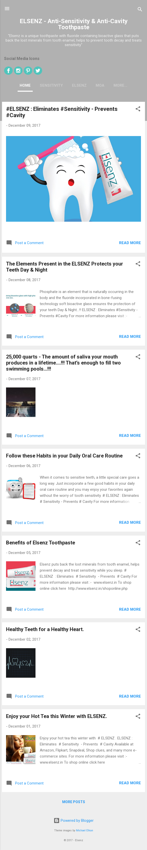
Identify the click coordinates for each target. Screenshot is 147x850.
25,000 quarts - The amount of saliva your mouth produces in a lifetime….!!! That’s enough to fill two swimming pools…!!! (63, 363)
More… (120, 85)
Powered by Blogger (74, 820)
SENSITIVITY (51, 85)
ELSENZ (79, 85)
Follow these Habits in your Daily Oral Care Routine (64, 456)
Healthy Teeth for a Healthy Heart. (45, 629)
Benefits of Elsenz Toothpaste (40, 543)
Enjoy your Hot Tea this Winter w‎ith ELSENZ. (56, 716)
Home (25, 85)
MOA (100, 85)
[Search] (140, 10)
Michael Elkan (84, 830)
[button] (138, 110)
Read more (130, 243)
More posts (73, 802)
